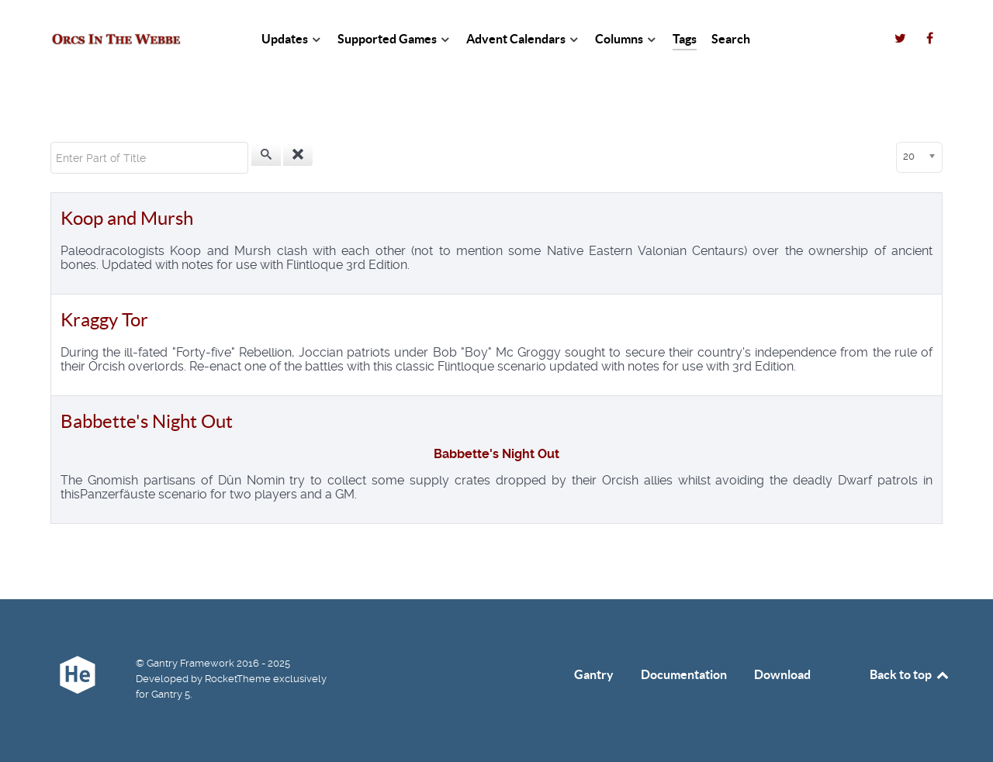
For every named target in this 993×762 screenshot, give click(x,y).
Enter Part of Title (50, 142)
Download (782, 674)
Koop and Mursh (127, 218)
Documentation (684, 674)
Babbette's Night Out (147, 421)
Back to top (910, 674)
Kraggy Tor (104, 319)
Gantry (594, 674)
